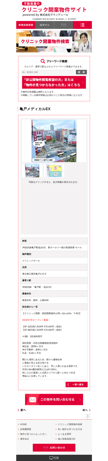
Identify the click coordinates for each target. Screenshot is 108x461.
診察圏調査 (25, 429)
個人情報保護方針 (67, 439)
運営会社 (24, 439)
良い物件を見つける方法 (70, 429)
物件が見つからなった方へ (33, 434)
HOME (23, 424)
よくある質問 (64, 434)
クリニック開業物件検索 (70, 424)
